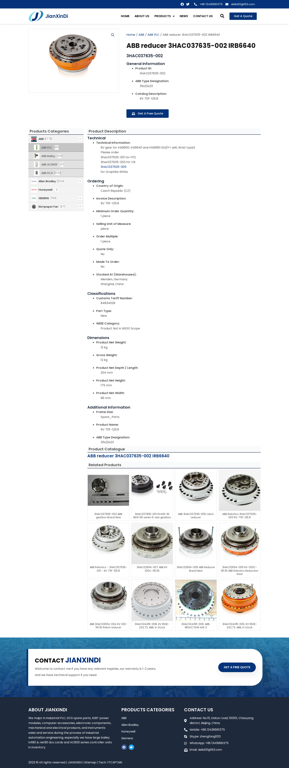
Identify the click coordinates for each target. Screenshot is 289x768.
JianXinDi (56, 16)
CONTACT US (203, 16)
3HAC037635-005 (113, 167)
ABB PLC (153, 35)
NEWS (184, 16)
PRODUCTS (164, 16)
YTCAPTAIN (115, 762)
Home (130, 35)
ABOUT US (142, 16)
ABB (141, 35)
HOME (125, 16)
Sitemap (90, 762)
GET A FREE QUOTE (234, 667)
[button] (222, 16)
